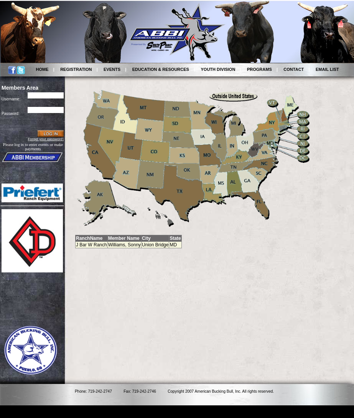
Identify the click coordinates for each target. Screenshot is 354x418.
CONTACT (293, 69)
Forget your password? (46, 139)
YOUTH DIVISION (218, 69)
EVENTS (112, 69)
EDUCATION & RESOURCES (160, 69)
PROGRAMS (259, 69)
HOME (42, 69)
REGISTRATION (76, 69)
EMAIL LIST (327, 69)
